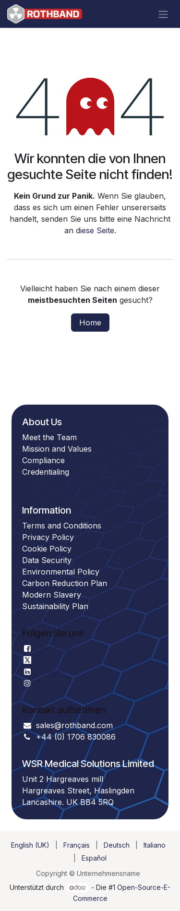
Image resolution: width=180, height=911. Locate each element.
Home (90, 322)
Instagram (54, 683)
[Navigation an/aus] (163, 14)
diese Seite (95, 230)
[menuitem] (30, 845)
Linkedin (51, 671)
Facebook (54, 648)
